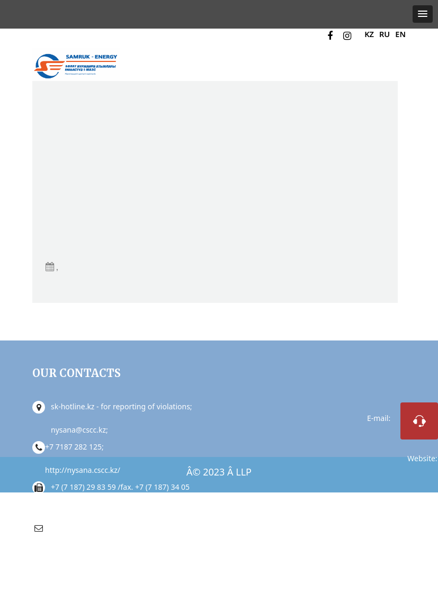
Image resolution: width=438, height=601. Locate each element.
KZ (368, 34)
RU (383, 34)
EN (400, 34)
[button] (423, 14)
